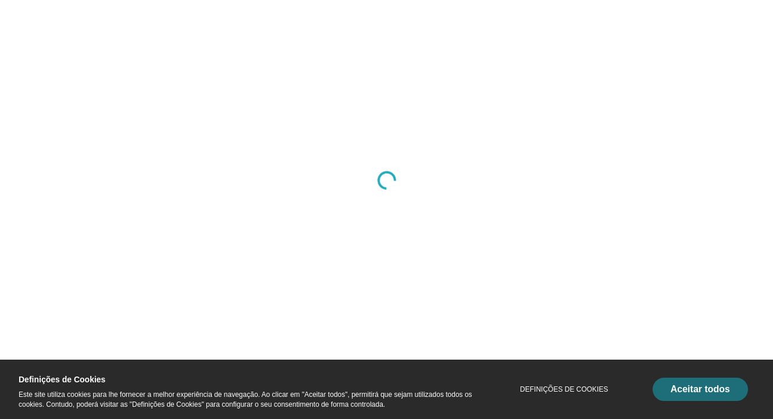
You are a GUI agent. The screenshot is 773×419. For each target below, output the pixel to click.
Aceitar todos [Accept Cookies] (700, 389)
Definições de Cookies (564, 389)
